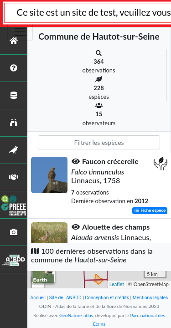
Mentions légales (150, 298)
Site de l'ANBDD (65, 298)
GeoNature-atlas (76, 315)
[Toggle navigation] (20, 32)
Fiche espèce (150, 210)
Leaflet (116, 284)
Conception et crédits (107, 298)
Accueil (38, 298)
